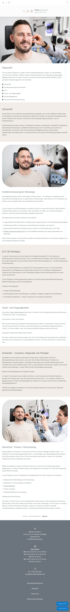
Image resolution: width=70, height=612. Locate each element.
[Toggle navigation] (67, 2)
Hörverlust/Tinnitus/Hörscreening (14, 99)
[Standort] (9, 3)
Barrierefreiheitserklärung (35, 583)
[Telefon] (3, 3)
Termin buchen (62, 608)
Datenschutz (35, 594)
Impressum (35, 588)
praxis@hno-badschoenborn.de (35, 574)
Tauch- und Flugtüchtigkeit (12, 93)
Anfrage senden (62, 603)
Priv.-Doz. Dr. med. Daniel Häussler (13, 312)
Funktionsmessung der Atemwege (14, 87)
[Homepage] (35, 11)
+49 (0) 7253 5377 (36, 571)
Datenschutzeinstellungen (35, 599)
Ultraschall (7, 84)
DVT (5, 90)
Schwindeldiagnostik (10, 96)
